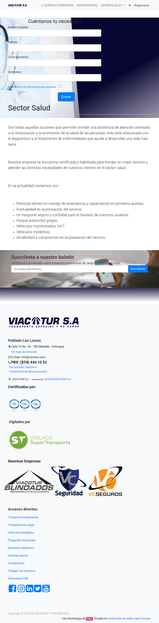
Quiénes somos (18, 555)
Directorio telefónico (21, 548)
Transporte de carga (21, 525)
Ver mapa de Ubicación (24, 352)
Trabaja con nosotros (22, 571)
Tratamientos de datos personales (28, 371)
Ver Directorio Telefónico (22, 367)
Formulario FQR (18, 578)
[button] (129, 5)
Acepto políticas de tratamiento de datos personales (32, 87)
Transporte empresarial (23, 517)
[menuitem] (57, 5)
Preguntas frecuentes (22, 540)
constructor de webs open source (128, 618)
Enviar (66, 97)
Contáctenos (16, 563)
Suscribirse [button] (138, 268)
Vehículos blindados (21, 532)
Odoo (89, 618)
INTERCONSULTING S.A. (58, 379)
